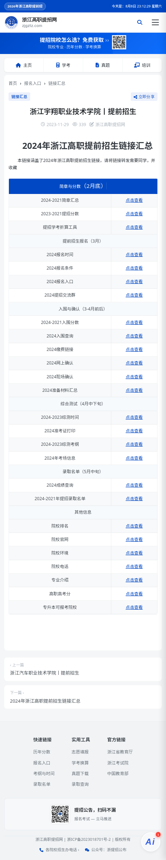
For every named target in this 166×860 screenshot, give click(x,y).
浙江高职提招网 (49, 839)
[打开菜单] (155, 22)
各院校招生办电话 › (62, 849)
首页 (13, 83)
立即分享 (144, 96)
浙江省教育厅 (120, 752)
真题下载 (80, 773)
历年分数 (41, 752)
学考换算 (80, 763)
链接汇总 (56, 83)
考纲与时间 (43, 773)
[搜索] (139, 22)
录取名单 (41, 784)
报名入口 (32, 83)
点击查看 (134, 200)
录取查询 (80, 784)
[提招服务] (150, 841)
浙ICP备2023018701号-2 (89, 839)
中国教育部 (118, 773)
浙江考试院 (118, 763)
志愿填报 (80, 752)
